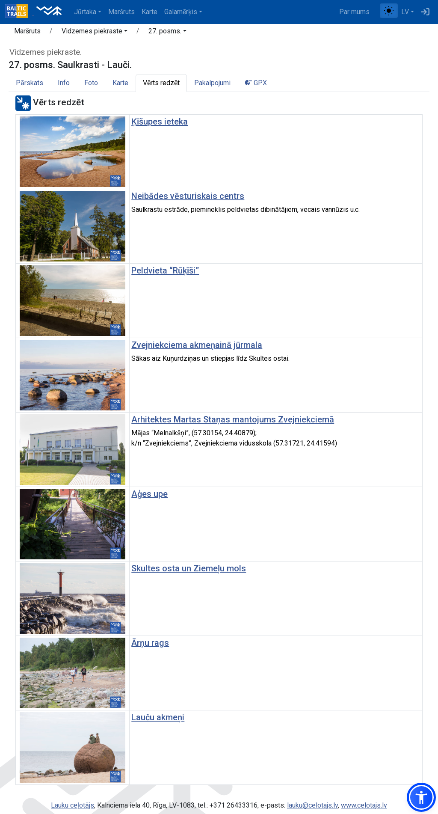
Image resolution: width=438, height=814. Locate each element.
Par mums (354, 12)
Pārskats (29, 83)
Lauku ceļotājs (72, 805)
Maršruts (121, 12)
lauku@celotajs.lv (312, 805)
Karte (149, 12)
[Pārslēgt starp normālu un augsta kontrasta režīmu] (389, 10)
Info (64, 83)
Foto (91, 83)
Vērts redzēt (161, 83)
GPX (256, 83)
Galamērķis (180, 12)
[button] (94, 32)
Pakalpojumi (212, 83)
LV (405, 12)
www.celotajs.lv (364, 805)
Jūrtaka (85, 12)
